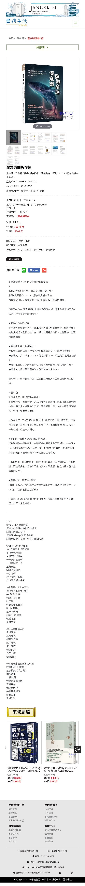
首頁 (11, 38)
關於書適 (13, 809)
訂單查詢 (49, 813)
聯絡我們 (49, 841)
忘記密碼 (49, 809)
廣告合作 (13, 841)
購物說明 (49, 834)
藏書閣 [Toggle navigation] (42, 47)
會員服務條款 (51, 817)
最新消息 (13, 813)
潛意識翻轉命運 (35, 38)
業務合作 (13, 838)
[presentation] (5, 747)
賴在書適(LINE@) (16, 820)
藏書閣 (20, 38)
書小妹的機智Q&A (53, 830)
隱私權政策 (50, 820)
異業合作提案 (15, 830)
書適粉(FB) (13, 817)
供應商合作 (14, 834)
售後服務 (49, 838)
